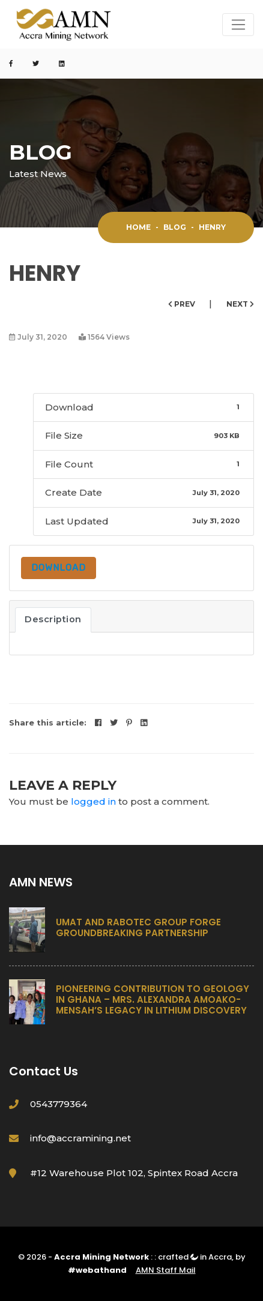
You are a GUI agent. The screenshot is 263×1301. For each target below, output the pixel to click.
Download (58, 567)
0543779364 (58, 1104)
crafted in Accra (195, 1257)
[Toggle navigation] (238, 24)
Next (240, 303)
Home (138, 227)
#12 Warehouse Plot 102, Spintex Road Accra (134, 1173)
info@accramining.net (80, 1138)
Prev (182, 303)
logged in (93, 801)
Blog (174, 227)
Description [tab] (53, 619)
